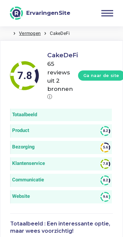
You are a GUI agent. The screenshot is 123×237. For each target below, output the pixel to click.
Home (6, 33)
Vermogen (30, 33)
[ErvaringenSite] (40, 13)
